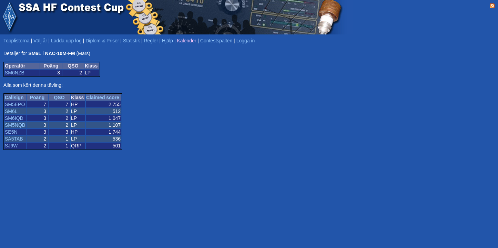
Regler (151, 40)
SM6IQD (14, 118)
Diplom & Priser (102, 40)
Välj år (40, 40)
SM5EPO (15, 104)
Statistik (131, 40)
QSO (59, 97)
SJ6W (11, 145)
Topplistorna (16, 40)
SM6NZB (14, 72)
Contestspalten (216, 40)
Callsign (14, 97)
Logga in (245, 40)
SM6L (11, 111)
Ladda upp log (66, 40)
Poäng (37, 97)
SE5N (11, 132)
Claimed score (102, 97)
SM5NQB (15, 125)
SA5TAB (14, 139)
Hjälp (167, 40)
